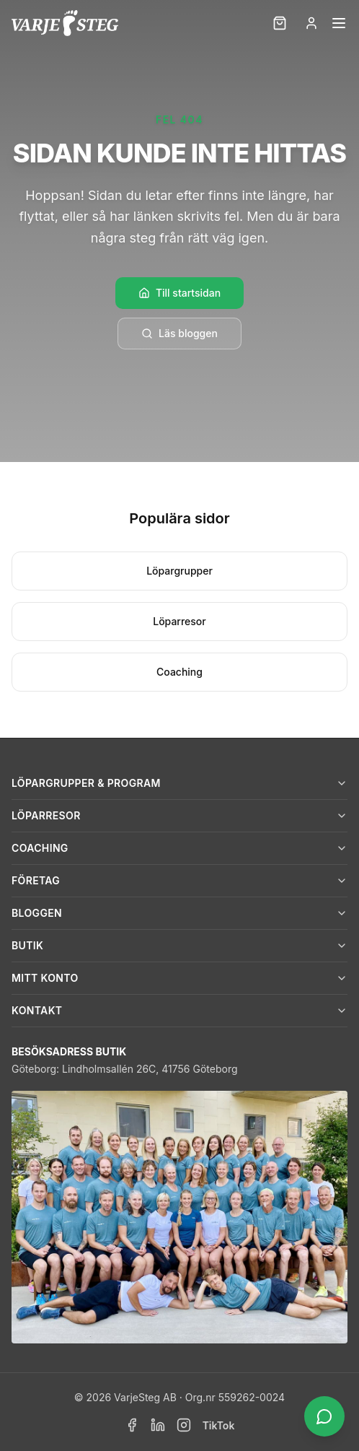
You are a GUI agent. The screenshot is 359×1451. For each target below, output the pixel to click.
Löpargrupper (179, 571)
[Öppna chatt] (324, 1416)
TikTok (219, 1425)
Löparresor (179, 621)
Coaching (179, 672)
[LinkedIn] (158, 1425)
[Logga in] (311, 23)
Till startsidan (179, 293)
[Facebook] (132, 1425)
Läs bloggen (179, 333)
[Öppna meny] (338, 23)
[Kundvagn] (280, 23)
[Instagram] (184, 1425)
